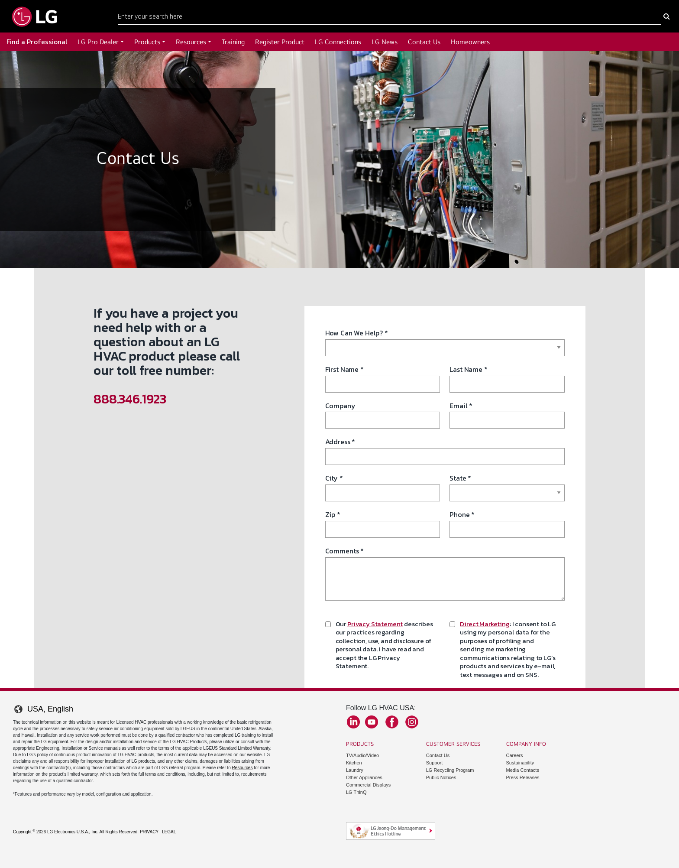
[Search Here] (389, 16)
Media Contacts (522, 770)
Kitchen (354, 762)
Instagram (411, 721)
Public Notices (441, 777)
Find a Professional (36, 42)
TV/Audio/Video (362, 755)
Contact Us (424, 42)
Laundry (354, 770)
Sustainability (520, 762)
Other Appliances (364, 777)
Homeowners (470, 42)
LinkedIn (353, 721)
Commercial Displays (368, 784)
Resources (191, 42)
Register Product (279, 42)
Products (147, 42)
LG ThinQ (356, 792)
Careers (514, 755)
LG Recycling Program (450, 770)
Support (434, 762)
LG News (385, 42)
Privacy (149, 831)
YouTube (371, 721)
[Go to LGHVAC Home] (34, 16)
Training (233, 42)
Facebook (391, 721)
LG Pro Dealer (98, 42)
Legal (169, 831)
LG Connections (338, 42)
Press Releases (523, 777)
